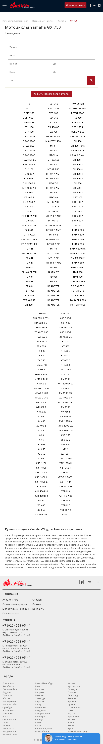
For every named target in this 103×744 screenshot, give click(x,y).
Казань (71, 683)
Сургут (38, 704)
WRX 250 (41, 411)
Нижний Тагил (10, 734)
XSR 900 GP (65, 327)
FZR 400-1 (29, 305)
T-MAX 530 (78, 234)
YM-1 (65, 449)
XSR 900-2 (65, 332)
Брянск (71, 704)
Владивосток (9, 731)
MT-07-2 (53, 183)
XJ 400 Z (41, 426)
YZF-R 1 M (65, 482)
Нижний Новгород (77, 731)
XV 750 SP (65, 416)
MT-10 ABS (53, 253)
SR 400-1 (78, 160)
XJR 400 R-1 (41, 491)
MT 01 (53, 146)
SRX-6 (77, 225)
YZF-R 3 (65, 491)
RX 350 (78, 118)
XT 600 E (65, 351)
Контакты (38, 609)
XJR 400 (41, 486)
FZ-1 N (29, 248)
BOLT (29, 108)
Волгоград (40, 716)
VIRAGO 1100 (41, 388)
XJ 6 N (41, 444)
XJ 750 (41, 454)
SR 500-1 (78, 188)
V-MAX (41, 369)
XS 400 (41, 505)
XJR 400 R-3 (41, 496)
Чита (37, 686)
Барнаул (72, 689)
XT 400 (65, 341)
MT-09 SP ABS (53, 216)
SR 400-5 (78, 178)
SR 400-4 (78, 174)
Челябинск (8, 686)
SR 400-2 (78, 164)
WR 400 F (41, 402)
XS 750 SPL (41, 514)
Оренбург (8, 707)
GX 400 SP (53, 127)
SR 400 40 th (78, 146)
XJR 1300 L (41, 477)
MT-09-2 (53, 234)
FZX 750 (53, 118)
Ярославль (74, 716)
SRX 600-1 (77, 216)
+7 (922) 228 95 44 (16, 625)
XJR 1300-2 (41, 482)
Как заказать (11, 613)
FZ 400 (29, 192)
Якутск (71, 713)
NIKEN (53, 267)
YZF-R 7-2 (65, 510)
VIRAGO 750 (41, 397)
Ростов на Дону (43, 728)
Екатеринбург (10, 689)
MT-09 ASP (54, 206)
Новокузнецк (9, 701)
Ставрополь (74, 707)
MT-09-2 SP (53, 244)
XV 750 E (66, 411)
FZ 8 (29, 211)
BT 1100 (29, 127)
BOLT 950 (29, 113)
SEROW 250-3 (77, 136)
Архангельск (9, 710)
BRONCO (29, 122)
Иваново (39, 695)
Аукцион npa (10, 600)
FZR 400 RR (29, 300)
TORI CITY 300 (77, 305)
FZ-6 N (29, 258)
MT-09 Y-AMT (53, 230)
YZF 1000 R (66, 458)
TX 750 (41, 360)
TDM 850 (78, 272)
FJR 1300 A (29, 183)
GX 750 (54, 132)
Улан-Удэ (40, 698)
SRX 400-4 (77, 206)
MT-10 (53, 248)
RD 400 (54, 281)
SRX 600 (77, 211)
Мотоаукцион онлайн (16, 609)
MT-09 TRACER (53, 225)
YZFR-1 (66, 514)
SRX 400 (77, 197)
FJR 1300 (29, 178)
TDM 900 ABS (77, 281)
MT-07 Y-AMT (53, 174)
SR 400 (78, 141)
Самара (72, 692)
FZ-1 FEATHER (29, 239)
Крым (38, 722)
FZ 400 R (29, 197)
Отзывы (37, 600)
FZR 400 (29, 295)
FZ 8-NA (29, 220)
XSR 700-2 (65, 318)
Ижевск (6, 725)
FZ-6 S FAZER (29, 272)
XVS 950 (65, 435)
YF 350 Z (65, 440)
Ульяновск (8, 713)
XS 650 (41, 510)
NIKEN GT (53, 272)
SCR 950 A (78, 127)
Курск (6, 722)
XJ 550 (41, 430)
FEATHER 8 (29, 164)
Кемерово (40, 707)
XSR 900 (65, 323)
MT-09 (53, 192)
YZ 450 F (65, 454)
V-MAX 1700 (41, 379)
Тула (70, 728)
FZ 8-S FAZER (29, 225)
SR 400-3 (78, 169)
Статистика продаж (15, 604)
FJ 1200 (29, 169)
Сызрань (39, 692)
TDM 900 (78, 277)
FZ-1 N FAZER (29, 253)
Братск (6, 716)
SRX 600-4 (77, 220)
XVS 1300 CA (66, 426)
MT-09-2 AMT (53, 239)
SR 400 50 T (77, 150)
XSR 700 (65, 313)
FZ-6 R (29, 263)
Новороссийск (10, 704)
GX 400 (54, 122)
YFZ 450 (65, 444)
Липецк (39, 719)
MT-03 (53, 150)
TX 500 (41, 351)
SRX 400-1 (77, 202)
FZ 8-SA (29, 230)
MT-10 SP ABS (53, 263)
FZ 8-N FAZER (29, 216)
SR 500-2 (78, 192)
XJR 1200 (41, 463)
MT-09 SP (53, 211)
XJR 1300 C (41, 472)
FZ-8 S (29, 286)
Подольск (8, 692)
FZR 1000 (29, 291)
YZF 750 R (65, 468)
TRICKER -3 (41, 341)
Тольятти (7, 695)
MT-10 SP (53, 258)
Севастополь (9, 719)
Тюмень (72, 698)
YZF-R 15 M (65, 486)
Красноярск (74, 686)
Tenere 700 (41, 365)
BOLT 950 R (29, 118)
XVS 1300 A (65, 421)
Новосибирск (42, 731)
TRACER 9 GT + (41, 318)
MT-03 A (53, 155)
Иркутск (72, 701)
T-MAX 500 (78, 230)
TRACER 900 (41, 332)
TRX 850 (41, 346)
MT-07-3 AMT (53, 188)
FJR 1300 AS (29, 188)
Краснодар (8, 683)
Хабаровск (8, 728)
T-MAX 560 (78, 263)
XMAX (41, 500)
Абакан (6, 698)
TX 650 (41, 355)
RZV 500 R (77, 122)
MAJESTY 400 (53, 136)
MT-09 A (53, 197)
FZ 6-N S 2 (29, 202)
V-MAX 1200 (41, 374)
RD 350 (54, 277)
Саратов (39, 701)
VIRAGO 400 (41, 393)
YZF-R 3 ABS (66, 496)
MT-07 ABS (53, 169)
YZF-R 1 (65, 472)
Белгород (73, 695)
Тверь (71, 725)
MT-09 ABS (53, 202)
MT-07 (53, 164)
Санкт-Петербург (44, 683)
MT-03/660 (53, 160)
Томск (71, 722)
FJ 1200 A (29, 174)
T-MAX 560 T (78, 267)
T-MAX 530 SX (78, 253)
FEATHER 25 (29, 160)
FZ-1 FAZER (29, 234)
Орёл (71, 710)
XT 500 (65, 346)
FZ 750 (29, 206)
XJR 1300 (41, 468)
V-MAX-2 (41, 383)
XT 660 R (66, 360)
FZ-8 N (29, 281)
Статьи (36, 604)
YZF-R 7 (65, 505)
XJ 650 (41, 449)
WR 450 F (41, 407)
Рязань (71, 719)
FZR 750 (53, 104)
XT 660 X (66, 365)
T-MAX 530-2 (78, 258)
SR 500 (78, 183)
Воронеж (39, 689)
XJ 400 (41, 416)
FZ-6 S (29, 267)
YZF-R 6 (65, 500)
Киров (38, 725)
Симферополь (42, 713)
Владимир (40, 710)
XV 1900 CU (65, 393)
